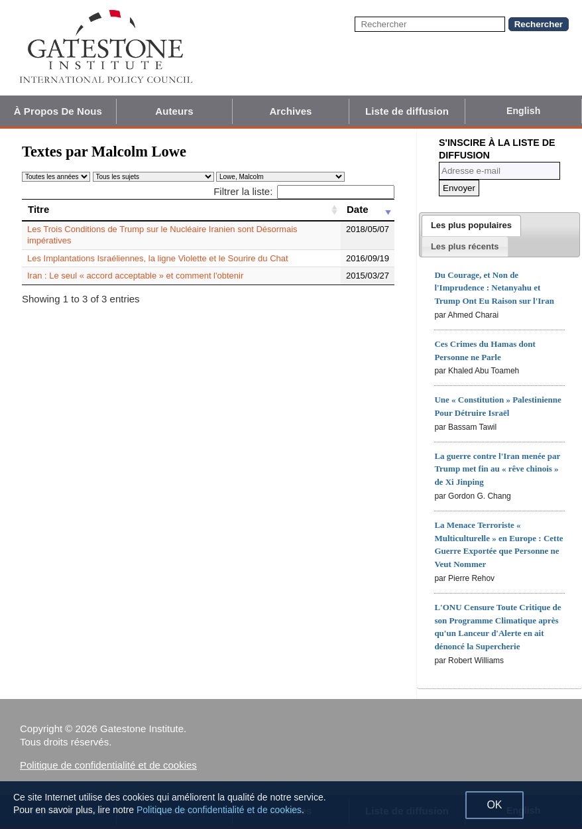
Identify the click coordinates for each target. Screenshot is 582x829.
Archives (290, 111)
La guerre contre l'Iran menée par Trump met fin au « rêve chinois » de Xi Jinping (497, 469)
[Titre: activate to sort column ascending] (181, 209)
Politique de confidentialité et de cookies (108, 765)
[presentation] (471, 225)
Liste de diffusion (407, 111)
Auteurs (174, 111)
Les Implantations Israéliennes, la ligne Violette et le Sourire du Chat (157, 258)
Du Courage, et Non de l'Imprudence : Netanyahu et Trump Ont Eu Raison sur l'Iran (493, 288)
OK (494, 804)
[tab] (471, 225)
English (523, 110)
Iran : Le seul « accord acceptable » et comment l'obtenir (135, 276)
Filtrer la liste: (303, 191)
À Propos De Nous (58, 111)
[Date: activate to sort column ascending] (367, 209)
